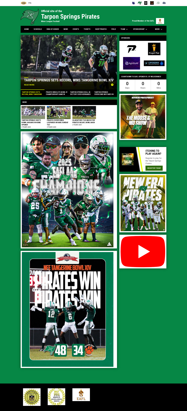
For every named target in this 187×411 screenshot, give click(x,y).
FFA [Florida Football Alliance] (26, 3)
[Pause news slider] (112, 84)
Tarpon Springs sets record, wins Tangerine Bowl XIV (68, 80)
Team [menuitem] (124, 29)
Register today (154, 168)
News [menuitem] (66, 29)
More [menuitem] (159, 29)
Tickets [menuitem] (87, 29)
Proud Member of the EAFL (148, 21)
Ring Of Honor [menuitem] (53, 29)
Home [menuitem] (26, 29)
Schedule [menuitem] (38, 29)
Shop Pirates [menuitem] (101, 29)
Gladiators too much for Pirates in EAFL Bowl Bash (83, 121)
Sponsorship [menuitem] (140, 29)
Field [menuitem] (113, 29)
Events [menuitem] (76, 29)
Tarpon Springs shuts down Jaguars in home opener (31, 122)
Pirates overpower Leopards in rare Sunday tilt (57, 122)
